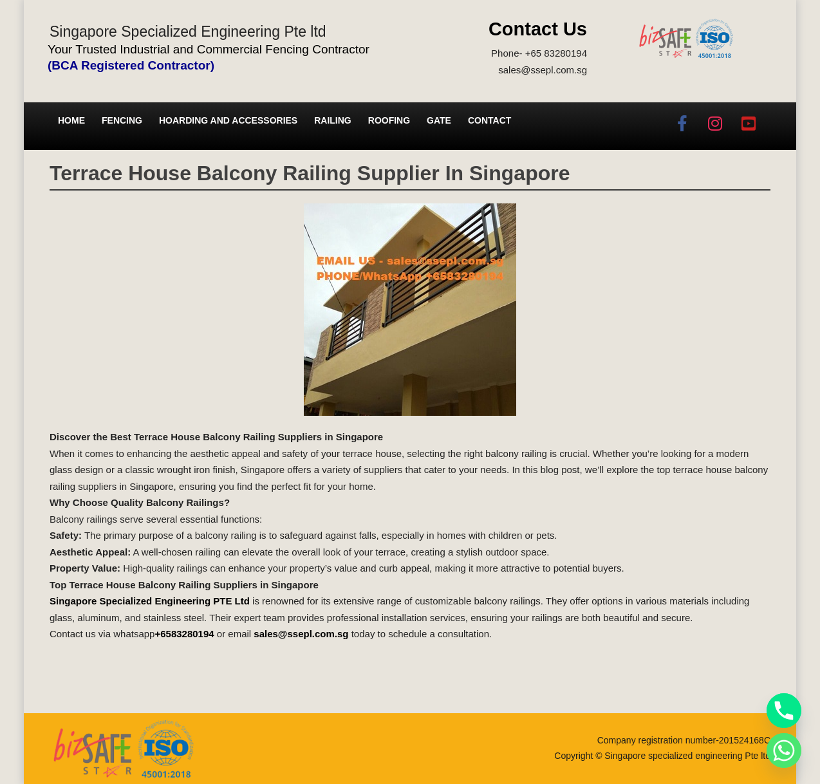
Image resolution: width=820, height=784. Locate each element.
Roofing (389, 120)
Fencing (122, 120)
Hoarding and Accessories (228, 120)
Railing (332, 120)
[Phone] (784, 710)
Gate (439, 120)
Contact (489, 120)
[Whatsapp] (784, 750)
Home (71, 120)
